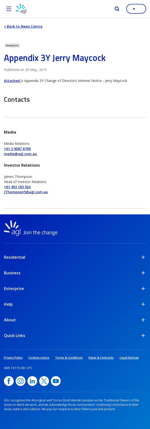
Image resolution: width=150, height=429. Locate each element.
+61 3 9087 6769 (17, 148)
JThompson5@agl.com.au (26, 192)
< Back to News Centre (23, 26)
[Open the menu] (9, 9)
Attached (12, 80)
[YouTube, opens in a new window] (56, 381)
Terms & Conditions (69, 358)
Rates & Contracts (101, 358)
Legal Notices (129, 358)
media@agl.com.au (20, 153)
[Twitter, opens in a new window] (44, 381)
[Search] (117, 9)
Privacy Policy (13, 358)
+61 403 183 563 (17, 187)
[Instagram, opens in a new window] (20, 381)
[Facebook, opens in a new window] (9, 381)
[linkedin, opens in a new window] (32, 381)
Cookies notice (38, 358)
